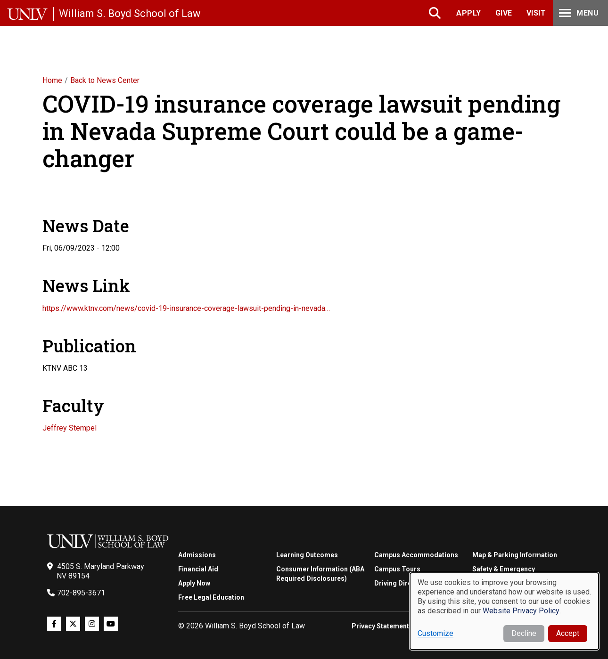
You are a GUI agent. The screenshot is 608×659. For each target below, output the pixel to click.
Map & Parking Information (514, 555)
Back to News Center (105, 80)
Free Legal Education (211, 597)
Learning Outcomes (307, 555)
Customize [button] (435, 633)
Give (503, 12)
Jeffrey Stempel (69, 427)
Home (52, 80)
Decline (523, 633)
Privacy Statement (380, 626)
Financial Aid (198, 569)
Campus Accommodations (416, 555)
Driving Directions (402, 583)
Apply (468, 12)
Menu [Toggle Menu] (578, 13)
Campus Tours (397, 569)
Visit (536, 12)
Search (436, 13)
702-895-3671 (81, 592)
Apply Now (194, 583)
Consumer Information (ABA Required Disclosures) (320, 573)
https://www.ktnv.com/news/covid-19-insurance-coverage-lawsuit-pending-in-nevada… (186, 308)
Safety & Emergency (503, 569)
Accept (567, 633)
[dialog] (504, 611)
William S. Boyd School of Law (130, 13)
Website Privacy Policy (521, 610)
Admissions (197, 555)
